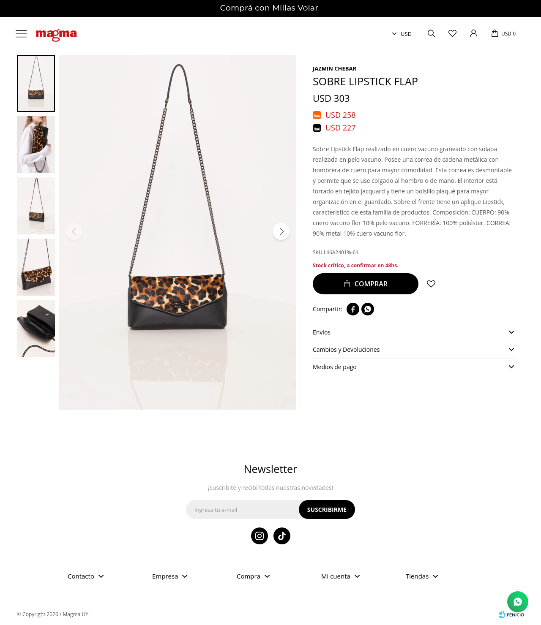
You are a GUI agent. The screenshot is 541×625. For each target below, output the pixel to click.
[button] (281, 231)
